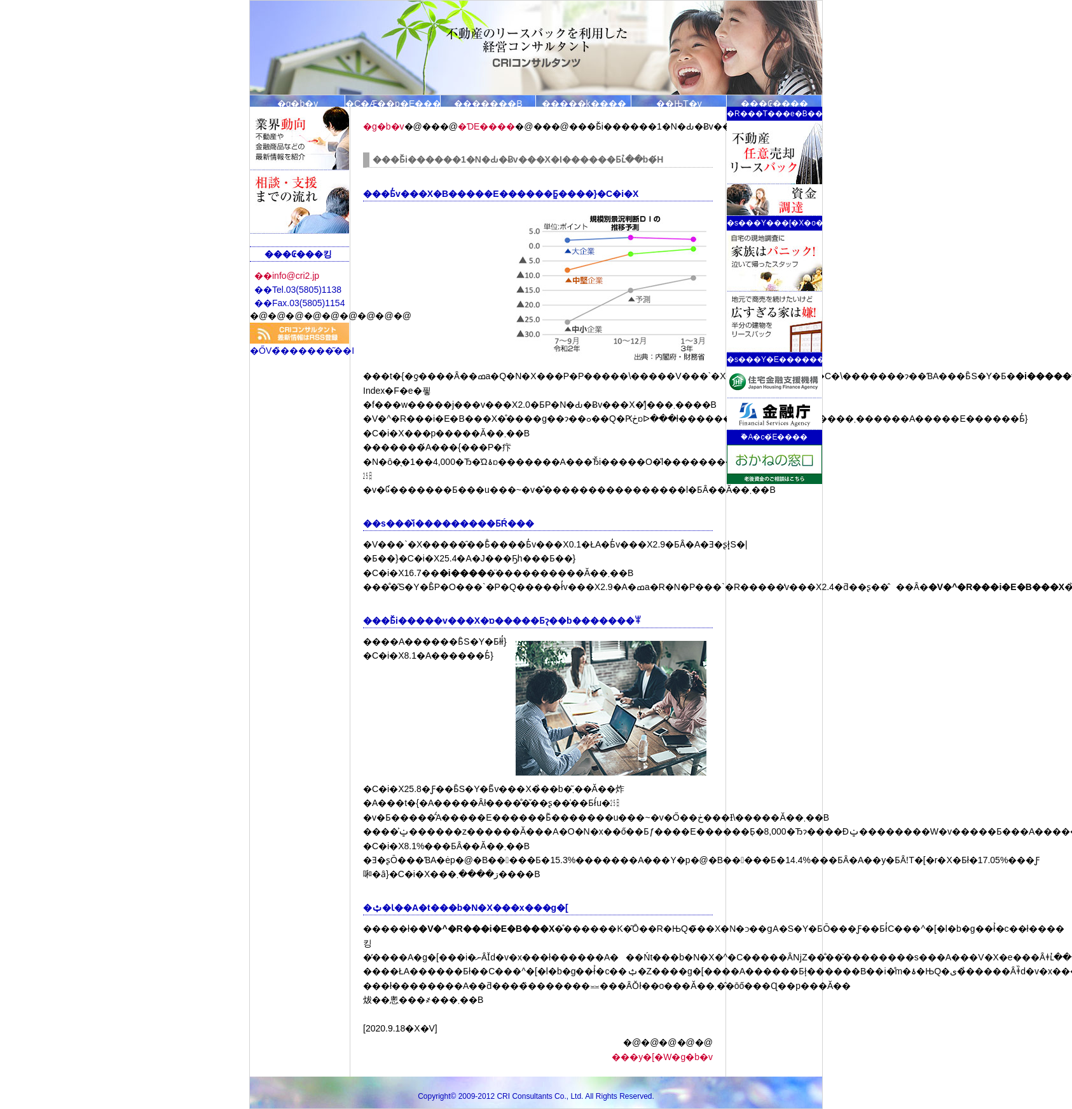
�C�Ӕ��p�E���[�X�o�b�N (393, 102)
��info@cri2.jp (286, 276)
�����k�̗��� (584, 102)
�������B (488, 102)
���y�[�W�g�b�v (662, 1057)
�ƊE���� (486, 126)
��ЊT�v (679, 102)
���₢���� (774, 102)
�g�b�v (298, 102)
